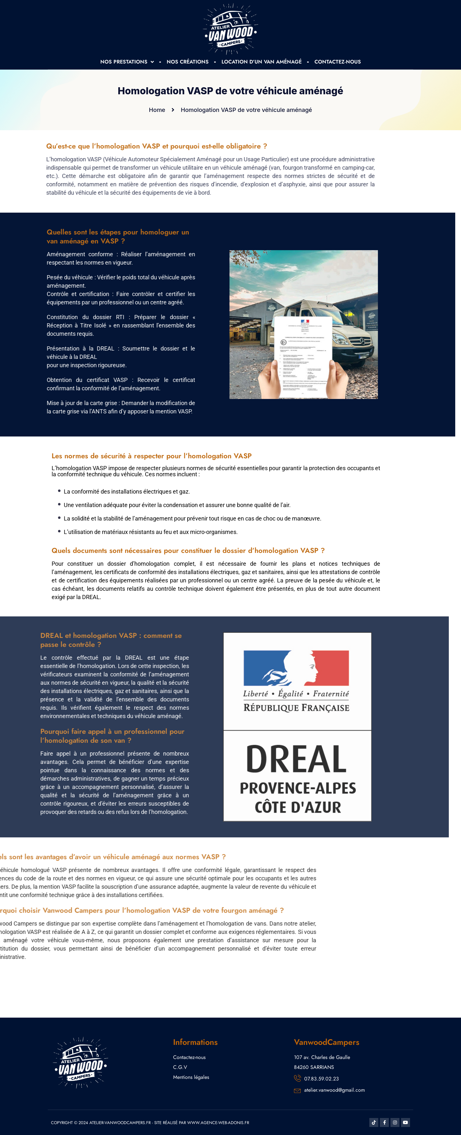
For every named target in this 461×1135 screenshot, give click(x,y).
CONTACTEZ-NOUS (337, 61)
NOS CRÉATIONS (188, 61)
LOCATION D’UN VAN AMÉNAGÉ (262, 61)
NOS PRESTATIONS (127, 62)
